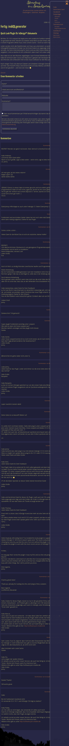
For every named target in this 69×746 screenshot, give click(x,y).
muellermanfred (54, 227)
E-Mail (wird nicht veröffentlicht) (13, 90)
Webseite (5, 95)
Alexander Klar (54, 576)
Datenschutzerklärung (9, 124)
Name (5, 84)
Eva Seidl (56, 242)
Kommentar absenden (10, 129)
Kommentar (6, 101)
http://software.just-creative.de (34, 626)
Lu (58, 214)
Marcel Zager (55, 597)
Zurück (3, 73)
